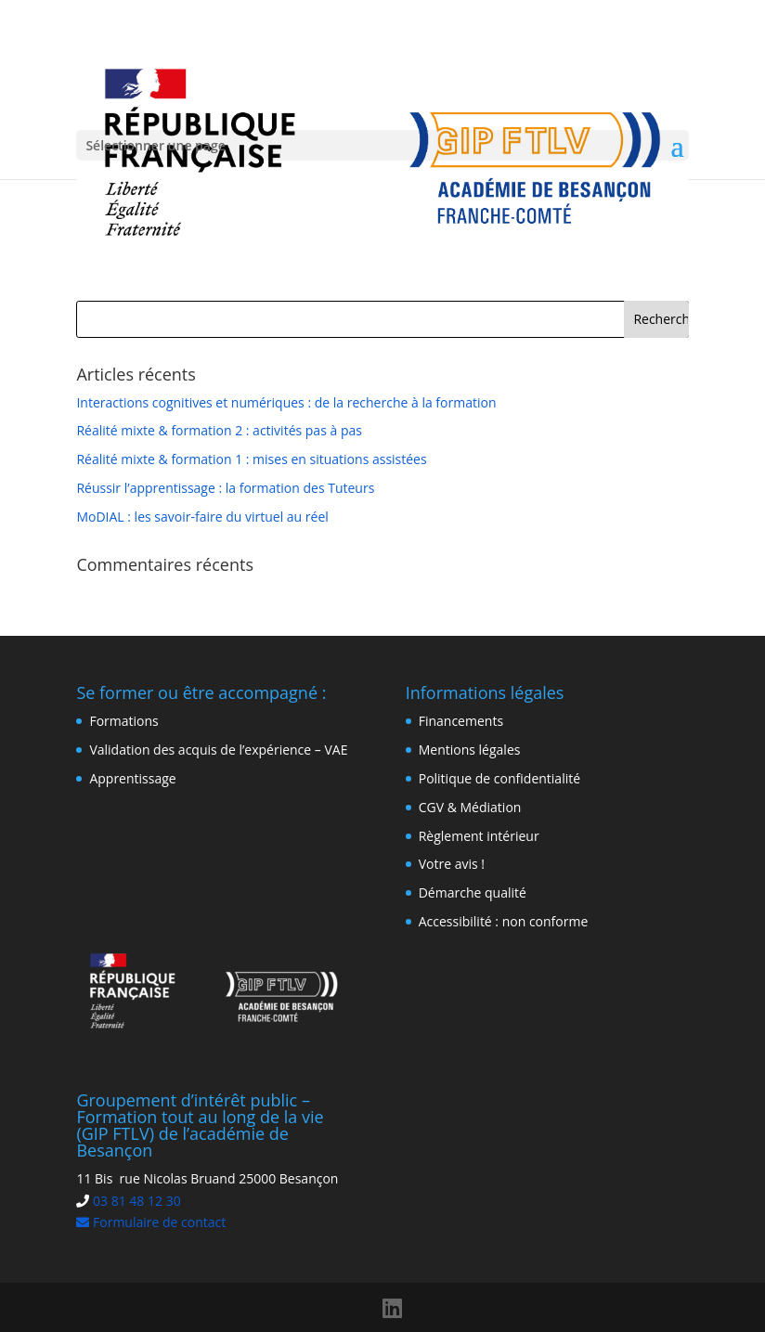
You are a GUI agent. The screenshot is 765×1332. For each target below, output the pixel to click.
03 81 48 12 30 (137, 1200)
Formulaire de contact (151, 1222)
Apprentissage (132, 778)
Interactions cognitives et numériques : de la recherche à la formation (286, 402)
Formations (123, 721)
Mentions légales (470, 749)
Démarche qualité (472, 892)
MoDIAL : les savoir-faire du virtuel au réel (202, 516)
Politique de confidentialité (499, 778)
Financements (461, 721)
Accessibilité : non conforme (504, 921)
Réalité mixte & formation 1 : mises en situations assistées (251, 459)
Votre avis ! (452, 864)
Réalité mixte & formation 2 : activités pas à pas (219, 430)
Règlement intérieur (479, 836)
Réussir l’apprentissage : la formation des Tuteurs (225, 488)
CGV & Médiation (470, 807)
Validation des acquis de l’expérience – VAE (218, 749)
